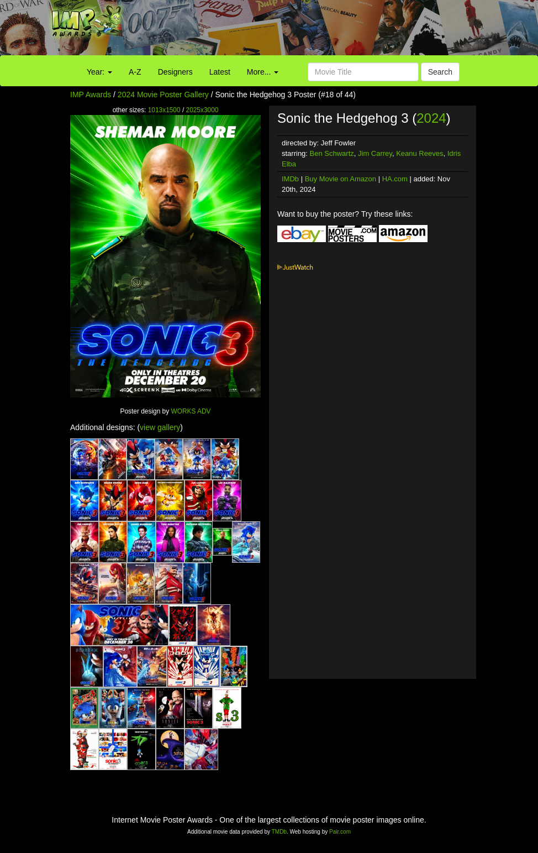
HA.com (395, 179)
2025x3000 (202, 110)
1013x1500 (164, 110)
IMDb (290, 179)
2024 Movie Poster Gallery (163, 94)
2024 (431, 118)
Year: (99, 71)
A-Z (135, 71)
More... (262, 71)
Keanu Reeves (419, 153)
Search (440, 71)
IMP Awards (90, 94)
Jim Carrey (375, 153)
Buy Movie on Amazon (340, 179)
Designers (175, 71)
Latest (219, 71)
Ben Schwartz (332, 153)
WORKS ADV (190, 411)
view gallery (160, 427)
